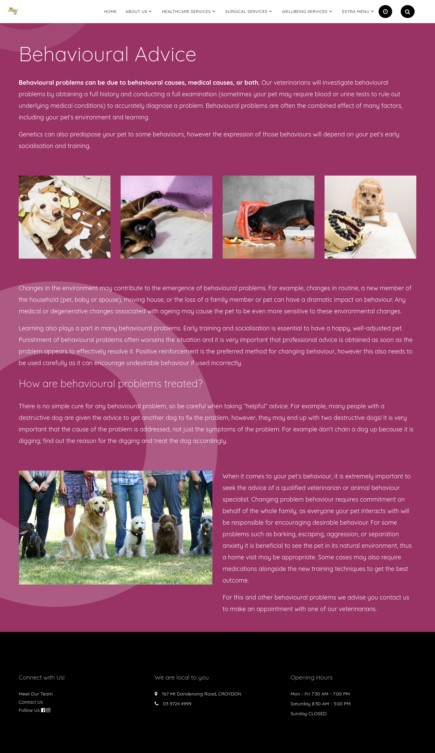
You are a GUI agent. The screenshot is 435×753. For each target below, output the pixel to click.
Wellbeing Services (305, 11)
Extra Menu (355, 11)
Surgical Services (246, 11)
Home (110, 11)
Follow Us (29, 710)
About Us (136, 11)
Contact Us (31, 702)
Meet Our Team (36, 694)
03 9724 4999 (177, 704)
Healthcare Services (186, 11)
